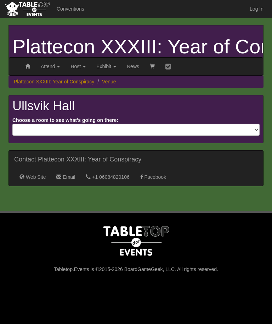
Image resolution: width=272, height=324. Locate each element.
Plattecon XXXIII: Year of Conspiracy (54, 81)
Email (65, 177)
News (133, 66)
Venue (109, 81)
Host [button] (78, 66)
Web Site (32, 177)
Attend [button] (50, 66)
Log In (257, 9)
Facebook (153, 177)
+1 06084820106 (107, 177)
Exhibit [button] (106, 66)
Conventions (70, 9)
